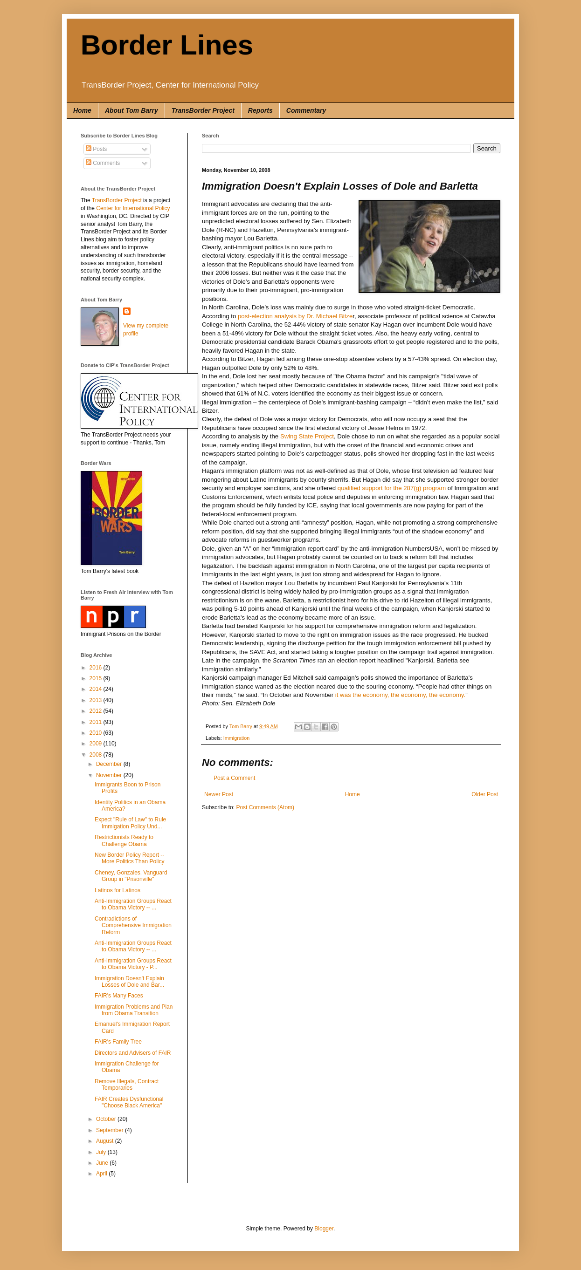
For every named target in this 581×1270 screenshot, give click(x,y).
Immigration (236, 738)
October (107, 1119)
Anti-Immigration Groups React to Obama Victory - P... (133, 963)
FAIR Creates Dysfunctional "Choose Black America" (129, 1102)
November (110, 775)
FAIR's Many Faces (119, 995)
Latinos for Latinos (117, 890)
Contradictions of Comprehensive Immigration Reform (133, 925)
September (110, 1130)
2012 (97, 711)
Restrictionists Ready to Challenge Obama (124, 840)
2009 (97, 743)
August (105, 1141)
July (102, 1152)
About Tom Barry (131, 110)
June (103, 1163)
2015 (97, 678)
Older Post (484, 794)
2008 (97, 754)
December (110, 764)
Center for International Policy (133, 208)
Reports (260, 110)
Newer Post (218, 794)
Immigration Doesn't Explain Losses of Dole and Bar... (129, 981)
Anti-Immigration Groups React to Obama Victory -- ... (133, 904)
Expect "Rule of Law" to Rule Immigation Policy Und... (130, 822)
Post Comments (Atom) (265, 807)
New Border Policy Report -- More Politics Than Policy (130, 858)
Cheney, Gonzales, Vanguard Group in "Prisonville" (131, 875)
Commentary (306, 110)
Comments (103, 163)
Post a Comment (234, 778)
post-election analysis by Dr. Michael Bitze (295, 316)
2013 (97, 700)
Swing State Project (307, 436)
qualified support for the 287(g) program (392, 488)
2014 (97, 689)
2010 (97, 733)
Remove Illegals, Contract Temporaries (127, 1084)
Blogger (323, 1228)
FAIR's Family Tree (118, 1041)
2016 (97, 667)
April (102, 1173)
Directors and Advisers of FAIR (133, 1053)
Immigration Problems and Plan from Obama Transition (134, 1010)
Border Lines (167, 45)
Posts (96, 149)
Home (82, 110)
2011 (97, 722)
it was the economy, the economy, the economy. (400, 694)
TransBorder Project (203, 110)
